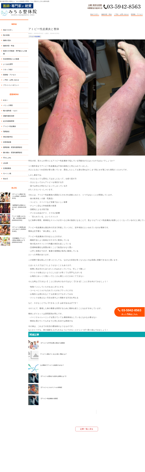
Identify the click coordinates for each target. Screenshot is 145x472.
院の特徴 (6, 35)
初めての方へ (94, 14)
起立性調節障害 (8, 121)
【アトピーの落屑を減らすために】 (19, 229)
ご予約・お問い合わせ (121, 14)
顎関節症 (6, 131)
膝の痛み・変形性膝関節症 (12, 152)
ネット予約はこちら (129, 314)
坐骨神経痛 (7, 142)
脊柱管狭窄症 (8, 137)
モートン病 (7, 173)
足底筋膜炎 (7, 168)
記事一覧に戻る (86, 429)
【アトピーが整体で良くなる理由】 (19, 196)
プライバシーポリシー (11, 85)
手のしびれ (7, 158)
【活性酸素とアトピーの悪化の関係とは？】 (18, 240)
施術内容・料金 (106, 14)
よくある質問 (8, 64)
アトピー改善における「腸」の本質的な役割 (18, 218)
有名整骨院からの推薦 (11, 59)
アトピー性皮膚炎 (34, 36)
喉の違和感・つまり (10, 111)
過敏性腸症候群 (8, 116)
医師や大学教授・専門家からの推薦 (15, 52)
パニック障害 (8, 105)
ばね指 (5, 163)
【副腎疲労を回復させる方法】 (19, 207)
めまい (5, 100)
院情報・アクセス (137, 14)
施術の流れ (7, 40)
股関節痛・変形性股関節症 (12, 147)
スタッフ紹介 (8, 69)
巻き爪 (5, 179)
